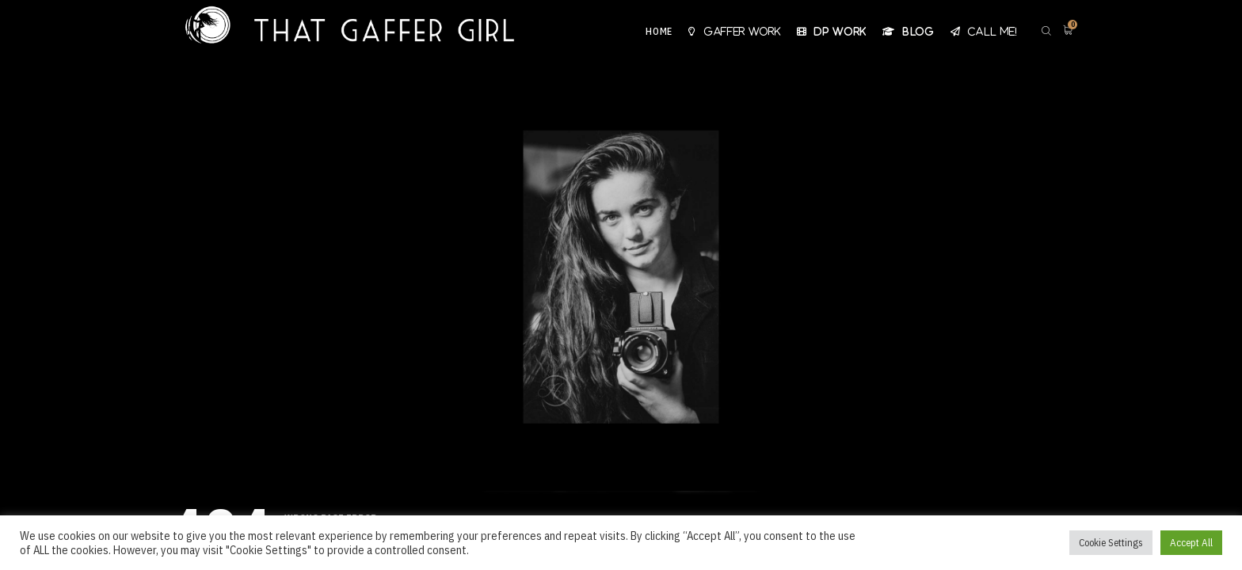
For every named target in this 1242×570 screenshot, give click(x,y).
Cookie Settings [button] (1111, 542)
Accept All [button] (1191, 542)
